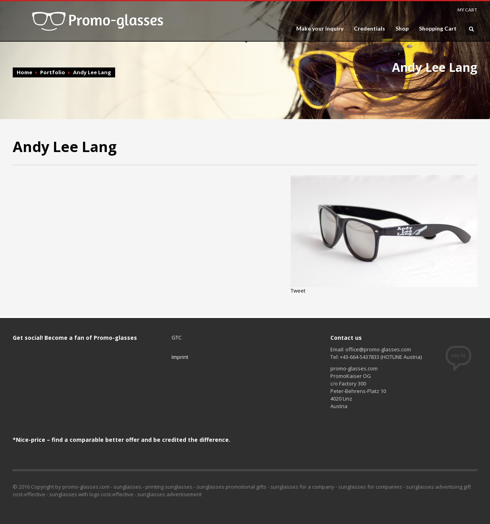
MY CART (467, 9)
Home (24, 72)
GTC (176, 337)
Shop (402, 28)
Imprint (180, 356)
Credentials (369, 28)
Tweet (298, 290)
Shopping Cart (438, 28)
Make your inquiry (319, 28)
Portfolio (52, 72)
